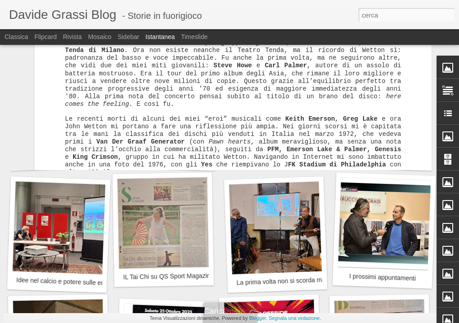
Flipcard (46, 36)
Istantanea (160, 36)
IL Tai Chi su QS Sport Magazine (168, 276)
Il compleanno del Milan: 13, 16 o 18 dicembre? (191, 160)
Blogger (257, 318)
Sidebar (128, 36)
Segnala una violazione (294, 318)
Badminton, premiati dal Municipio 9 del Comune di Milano (317, 153)
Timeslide (194, 36)
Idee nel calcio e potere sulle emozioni (69, 281)
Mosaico (99, 36)
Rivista (72, 36)
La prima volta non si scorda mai (281, 281)
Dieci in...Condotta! (382, 159)
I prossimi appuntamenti (382, 277)
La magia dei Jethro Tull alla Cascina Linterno (83, 158)
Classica (16, 36)
